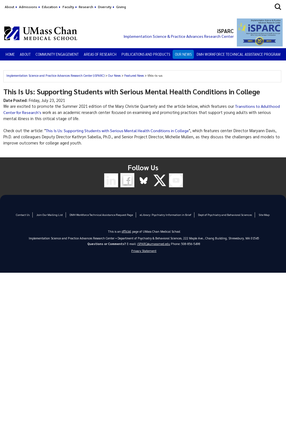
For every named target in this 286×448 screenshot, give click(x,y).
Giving (121, 6)
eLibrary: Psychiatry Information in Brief (164, 214)
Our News (183, 54)
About (9, 6)
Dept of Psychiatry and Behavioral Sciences (222, 214)
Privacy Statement (144, 251)
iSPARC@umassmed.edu (154, 244)
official (126, 231)
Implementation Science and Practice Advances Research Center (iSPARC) (55, 75)
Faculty (68, 6)
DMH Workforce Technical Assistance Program (238, 54)
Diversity (104, 6)
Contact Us (26, 214)
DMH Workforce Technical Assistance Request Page (102, 214)
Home (10, 54)
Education (50, 6)
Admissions (28, 6)
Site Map (259, 214)
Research (86, 6)
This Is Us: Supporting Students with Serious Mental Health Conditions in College (120, 130)
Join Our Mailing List (52, 214)
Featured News (134, 75)
